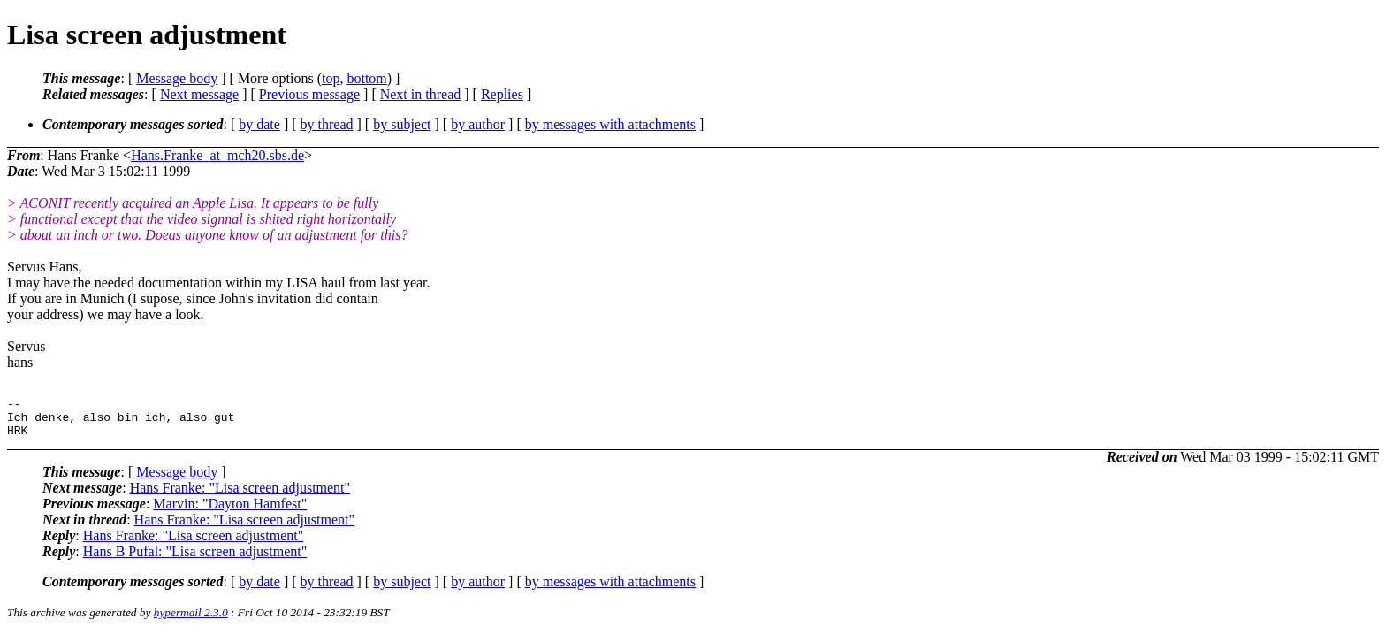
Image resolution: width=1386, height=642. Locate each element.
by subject (401, 124)
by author (478, 124)
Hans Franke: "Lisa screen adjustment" (240, 495)
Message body (176, 78)
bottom (366, 78)
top (330, 78)
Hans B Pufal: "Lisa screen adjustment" (195, 559)
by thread (327, 124)
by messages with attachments (610, 124)
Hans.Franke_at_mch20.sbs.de (217, 155)
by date (259, 124)
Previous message (309, 94)
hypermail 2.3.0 (191, 620)
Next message (199, 94)
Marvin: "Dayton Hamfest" (230, 511)
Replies (502, 94)
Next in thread (420, 94)
